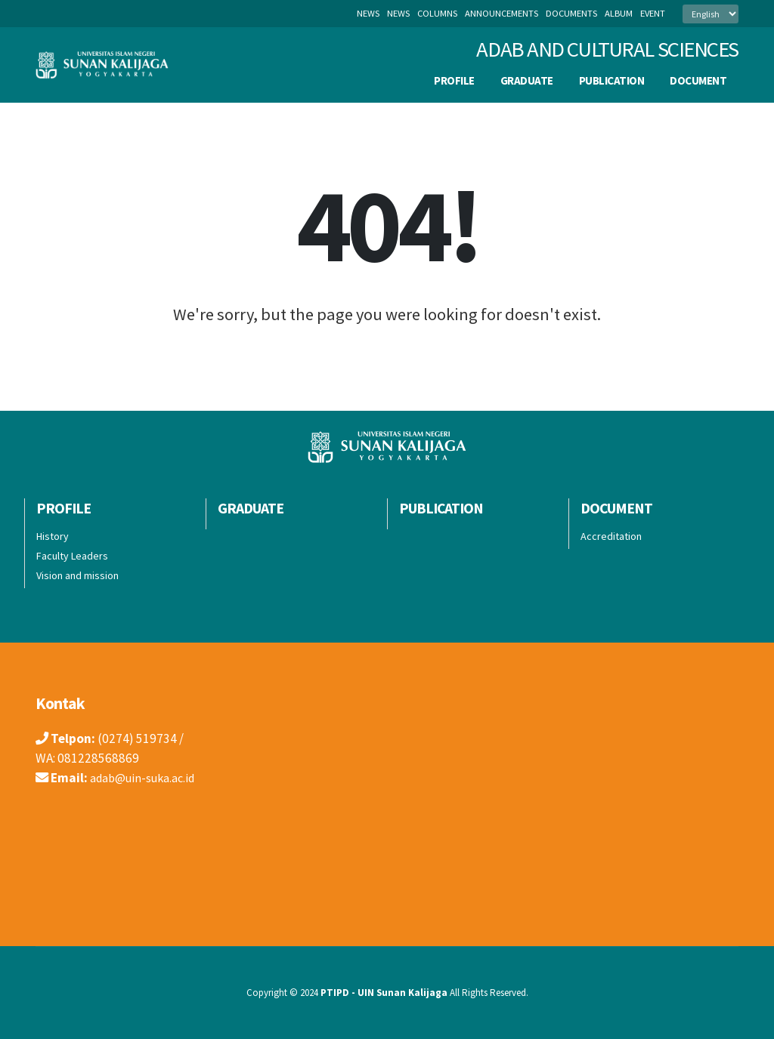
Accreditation (611, 536)
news (398, 13)
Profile (454, 80)
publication (612, 80)
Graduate (526, 80)
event (652, 13)
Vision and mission (77, 575)
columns (437, 13)
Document (698, 80)
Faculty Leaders (72, 556)
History (52, 536)
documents (571, 13)
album (619, 13)
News (368, 13)
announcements (501, 13)
